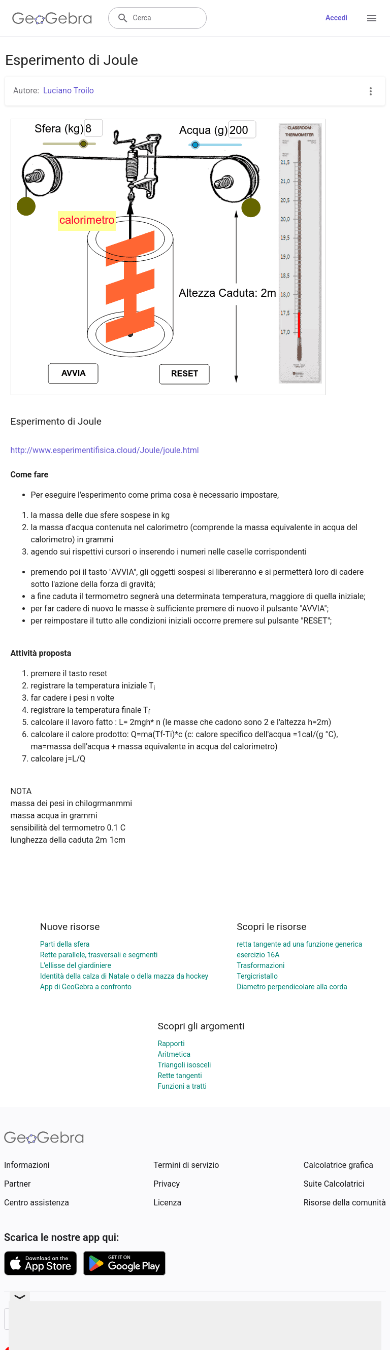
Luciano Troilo (68, 90)
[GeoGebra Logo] (52, 18)
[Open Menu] (372, 18)
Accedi (336, 18)
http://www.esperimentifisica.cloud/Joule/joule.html (105, 450)
